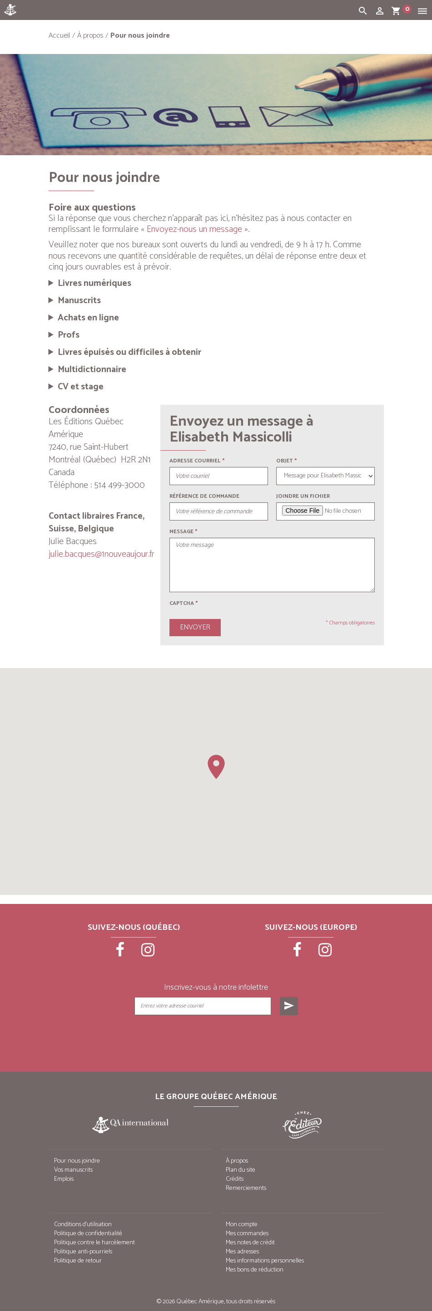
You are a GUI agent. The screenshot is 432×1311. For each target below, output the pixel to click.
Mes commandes (247, 1233)
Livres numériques (94, 283)
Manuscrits (79, 301)
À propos (237, 1161)
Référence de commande (204, 496)
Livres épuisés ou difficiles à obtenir (129, 352)
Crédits (234, 1179)
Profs (68, 335)
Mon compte (242, 1224)
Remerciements (246, 1188)
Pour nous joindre (77, 1161)
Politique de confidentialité (88, 1233)
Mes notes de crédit (250, 1242)
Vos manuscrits (73, 1170)
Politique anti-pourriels (83, 1252)
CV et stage (81, 387)
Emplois (64, 1179)
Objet (284, 461)
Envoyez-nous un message (194, 229)
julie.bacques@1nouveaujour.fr (101, 554)
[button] (216, 766)
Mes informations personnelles (265, 1261)
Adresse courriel (195, 461)
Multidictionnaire (92, 369)
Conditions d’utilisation (83, 1224)
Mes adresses (242, 1252)
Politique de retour (78, 1261)
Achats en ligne (88, 318)
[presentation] (217, 1037)
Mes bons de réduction (254, 1270)
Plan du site (240, 1170)
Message (181, 531)
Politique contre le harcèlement (94, 1242)
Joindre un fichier (303, 496)
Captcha (183, 603)
